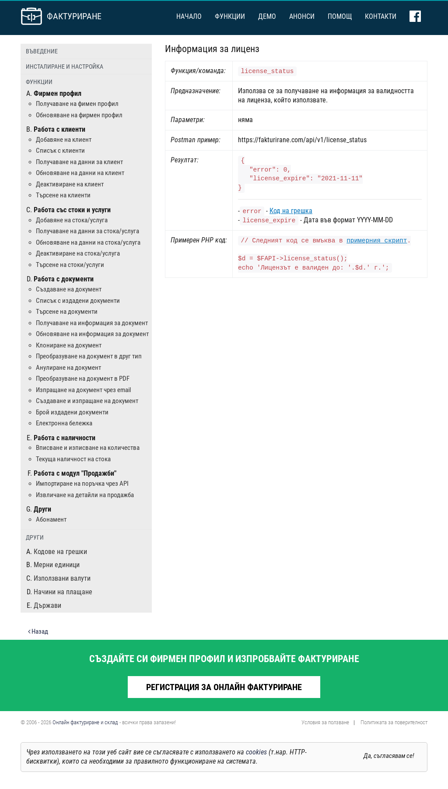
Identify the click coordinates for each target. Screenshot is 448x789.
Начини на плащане (63, 592)
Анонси (302, 16)
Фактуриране (74, 16)
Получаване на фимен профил (77, 104)
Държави (47, 605)
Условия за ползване (325, 722)
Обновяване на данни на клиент (80, 173)
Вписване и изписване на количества (88, 448)
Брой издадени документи (72, 412)
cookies (256, 752)
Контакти (380, 16)
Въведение (42, 51)
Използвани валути (62, 578)
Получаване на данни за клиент (79, 162)
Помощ (340, 16)
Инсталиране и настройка (64, 66)
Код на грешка (291, 211)
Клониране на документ (69, 345)
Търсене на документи (67, 312)
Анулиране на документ (68, 368)
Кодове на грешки (60, 551)
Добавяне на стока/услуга (72, 220)
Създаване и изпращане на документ (87, 401)
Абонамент (51, 519)
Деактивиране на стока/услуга (78, 253)
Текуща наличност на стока (73, 459)
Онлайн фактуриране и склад (85, 722)
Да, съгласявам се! (389, 756)
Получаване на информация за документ (92, 323)
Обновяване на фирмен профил (79, 115)
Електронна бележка (64, 423)
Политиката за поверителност (393, 722)
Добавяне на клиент (63, 140)
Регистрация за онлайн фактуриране (224, 687)
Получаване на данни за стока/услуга (87, 231)
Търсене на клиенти (63, 195)
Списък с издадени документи (78, 301)
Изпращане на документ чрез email (83, 390)
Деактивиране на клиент (70, 184)
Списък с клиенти (60, 150)
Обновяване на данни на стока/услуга (88, 242)
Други (35, 537)
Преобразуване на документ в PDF (83, 378)
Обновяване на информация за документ (92, 334)
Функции (230, 16)
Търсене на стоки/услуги (70, 265)
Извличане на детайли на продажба (85, 495)
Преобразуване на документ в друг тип (89, 356)
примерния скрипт (376, 240)
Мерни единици (57, 565)
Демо (267, 16)
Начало (189, 16)
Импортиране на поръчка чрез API (82, 483)
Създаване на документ (69, 289)
